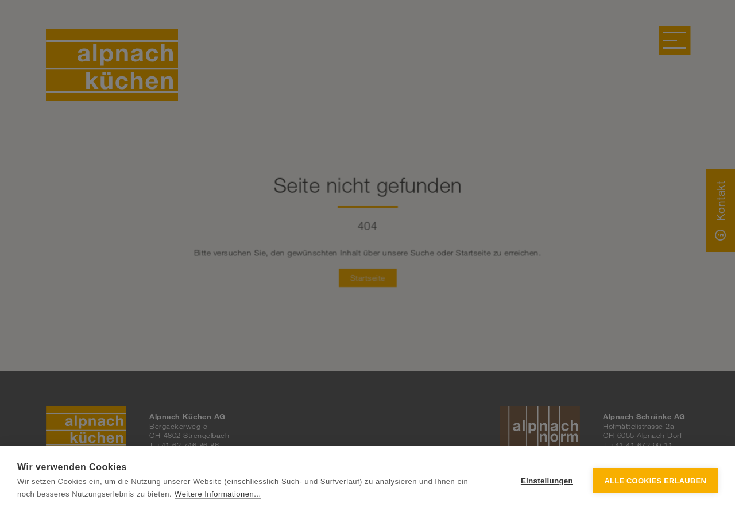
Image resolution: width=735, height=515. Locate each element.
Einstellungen (547, 481)
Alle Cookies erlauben (655, 481)
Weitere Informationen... (218, 494)
